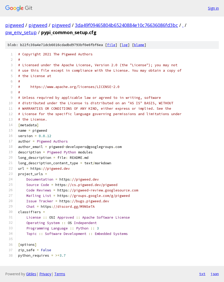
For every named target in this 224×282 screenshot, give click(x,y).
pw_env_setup (21, 32)
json (215, 273)
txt (202, 273)
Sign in (213, 8)
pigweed (14, 25)
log (125, 45)
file (111, 45)
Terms (59, 273)
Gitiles (31, 273)
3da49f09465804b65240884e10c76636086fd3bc (126, 25)
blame (139, 45)
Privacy (45, 273)
